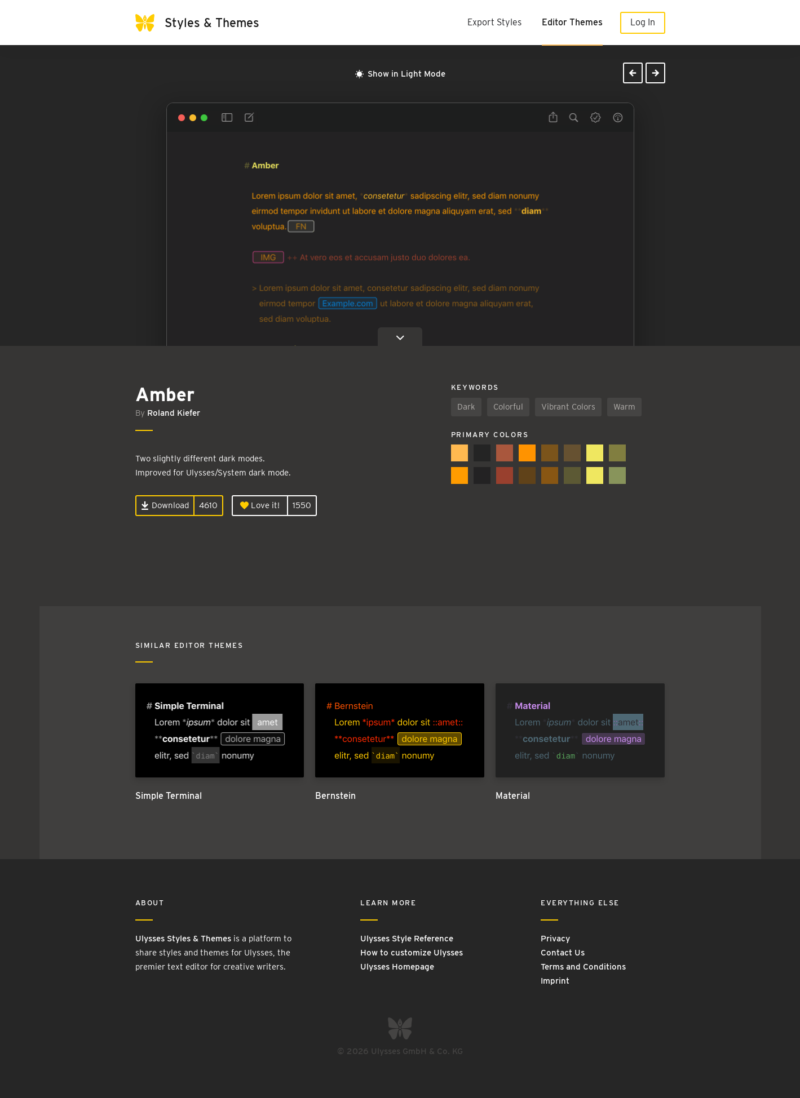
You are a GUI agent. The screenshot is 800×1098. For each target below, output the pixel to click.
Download (165, 505)
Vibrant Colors (568, 407)
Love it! (260, 505)
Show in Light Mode (400, 74)
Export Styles (494, 22)
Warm (624, 407)
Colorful (508, 407)
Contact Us (563, 953)
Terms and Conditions (583, 967)
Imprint (555, 981)
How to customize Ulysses (411, 953)
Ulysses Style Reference (406, 938)
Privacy (555, 938)
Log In (642, 22)
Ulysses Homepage (397, 967)
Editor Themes (572, 22)
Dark (466, 407)
